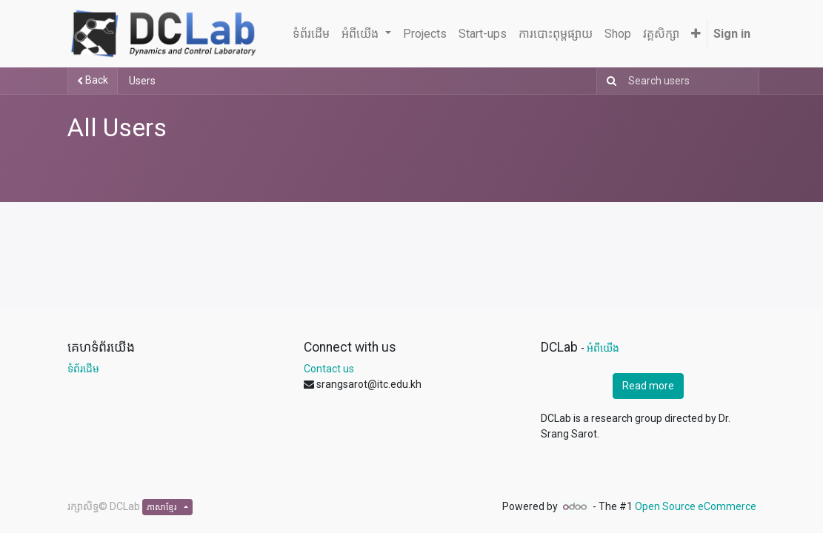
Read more (648, 386)
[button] (696, 34)
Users (142, 81)
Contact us (329, 369)
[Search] (608, 81)
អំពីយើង (603, 348)
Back (92, 80)
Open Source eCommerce (695, 506)
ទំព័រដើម (83, 369)
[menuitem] (311, 34)
